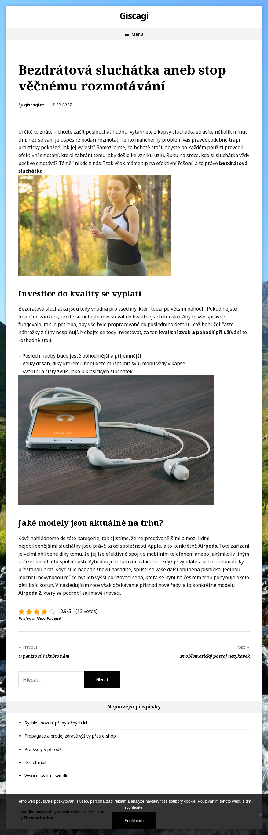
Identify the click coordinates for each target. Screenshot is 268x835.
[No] (260, 814)
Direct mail (35, 762)
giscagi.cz (35, 105)
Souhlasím (133, 820)
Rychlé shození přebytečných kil (55, 723)
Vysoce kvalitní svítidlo (46, 775)
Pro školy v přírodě (43, 749)
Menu (137, 34)
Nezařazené (48, 619)
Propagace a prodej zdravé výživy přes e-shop (70, 736)
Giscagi (134, 15)
